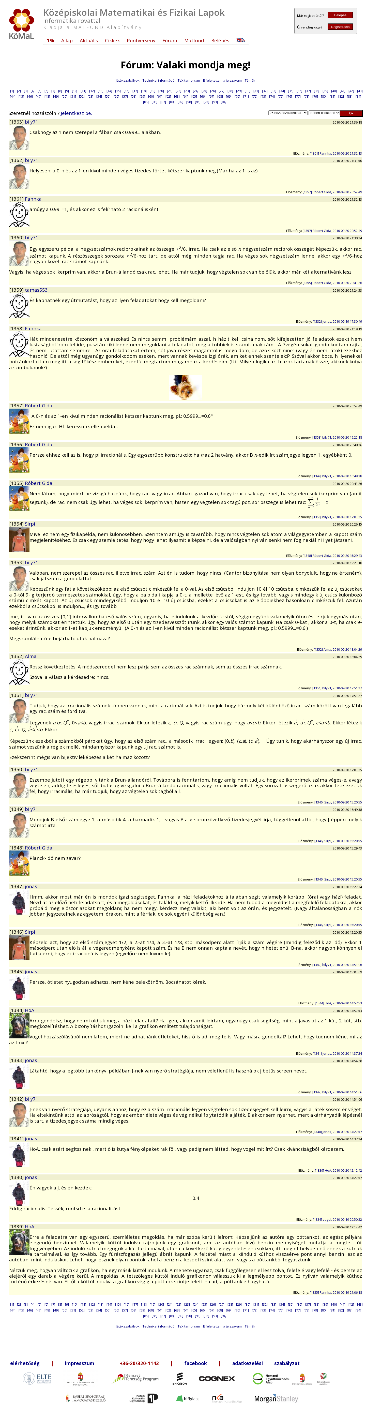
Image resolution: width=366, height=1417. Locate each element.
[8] (60, 90)
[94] (223, 102)
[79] (315, 96)
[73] (263, 96)
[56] (116, 96)
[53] (90, 96)
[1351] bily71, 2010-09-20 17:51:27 (337, 688)
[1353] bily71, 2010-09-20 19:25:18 (337, 437)
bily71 (31, 121)
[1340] (17, 1177)
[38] (316, 90)
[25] (204, 90)
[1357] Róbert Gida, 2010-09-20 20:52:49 (332, 192)
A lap (67, 40)
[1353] (17, 562)
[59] (142, 96)
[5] (39, 90)
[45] (21, 96)
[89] (180, 102)
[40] (334, 90)
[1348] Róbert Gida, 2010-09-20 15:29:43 (332, 555)
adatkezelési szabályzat (266, 1363)
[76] (289, 96)
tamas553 (36, 290)
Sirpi (30, 523)
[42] (351, 90)
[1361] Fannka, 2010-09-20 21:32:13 (336, 153)
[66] (203, 96)
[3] (26, 90)
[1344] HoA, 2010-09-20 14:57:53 (338, 1003)
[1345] (17, 971)
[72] (254, 96)
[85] (146, 102)
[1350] (17, 769)
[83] (350, 96)
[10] (75, 90)
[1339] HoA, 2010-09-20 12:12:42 (338, 1170)
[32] (265, 90)
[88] (172, 102)
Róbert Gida (38, 405)
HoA (29, 1010)
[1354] (17, 523)
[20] (161, 90)
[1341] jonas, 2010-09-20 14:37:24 (337, 1053)
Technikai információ (159, 80)
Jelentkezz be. (76, 113)
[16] (126, 90)
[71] (246, 96)
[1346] (17, 932)
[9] (67, 90)
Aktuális (89, 40)
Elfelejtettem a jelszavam (222, 80)
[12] (92, 90)
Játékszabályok (128, 80)
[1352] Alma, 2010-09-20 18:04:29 (338, 649)
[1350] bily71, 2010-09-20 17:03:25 (337, 517)
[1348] (17, 847)
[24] (196, 90)
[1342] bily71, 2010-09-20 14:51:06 (337, 964)
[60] (151, 96)
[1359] (17, 290)
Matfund (194, 40)
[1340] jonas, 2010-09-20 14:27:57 (337, 1131)
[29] (239, 90)
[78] (306, 96)
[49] (56, 96)
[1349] (17, 809)
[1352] (17, 656)
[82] (341, 96)
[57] (125, 96)
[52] (82, 96)
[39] (325, 90)
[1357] (17, 405)
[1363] (17, 121)
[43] (360, 90)
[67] (211, 96)
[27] (221, 90)
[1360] (17, 237)
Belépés (340, 15)
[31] (256, 90)
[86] (154, 102)
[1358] (17, 328)
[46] (30, 96)
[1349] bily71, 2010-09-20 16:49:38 (337, 476)
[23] (187, 90)
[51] (73, 96)
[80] (324, 96)
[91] (198, 102)
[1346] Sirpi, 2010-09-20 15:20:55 (338, 802)
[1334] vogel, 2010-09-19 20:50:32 (337, 1219)
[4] (33, 90)
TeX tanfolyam (189, 80)
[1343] (17, 1060)
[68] (220, 96)
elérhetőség (25, 1363)
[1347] (17, 886)
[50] (64, 96)
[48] (47, 96)
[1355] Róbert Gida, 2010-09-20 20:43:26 (332, 282)
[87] (163, 102)
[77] (298, 96)
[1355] (17, 483)
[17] (135, 90)
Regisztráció (340, 27)
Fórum (169, 40)
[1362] (17, 160)
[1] (12, 90)
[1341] (17, 1138)
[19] (152, 90)
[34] (282, 90)
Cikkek (112, 40)
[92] (206, 102)
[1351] (17, 695)
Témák (250, 80)
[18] (144, 90)
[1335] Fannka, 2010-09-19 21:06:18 (336, 1292)
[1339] (17, 1226)
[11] (83, 90)
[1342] (17, 1099)
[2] (19, 90)
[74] (272, 96)
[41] (342, 90)
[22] (178, 90)
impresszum (79, 1363)
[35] (291, 90)
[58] (133, 96)
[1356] (17, 444)
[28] (230, 90)
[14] (109, 90)
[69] (229, 96)
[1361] (17, 199)
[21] (170, 90)
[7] (53, 90)
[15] (118, 90)
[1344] (17, 1010)
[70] (237, 96)
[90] (189, 102)
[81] (332, 96)
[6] (46, 90)
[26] (213, 90)
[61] (159, 96)
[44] (13, 96)
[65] (194, 96)
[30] (247, 90)
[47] (38, 96)
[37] (308, 90)
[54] (99, 96)
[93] (215, 102)
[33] (273, 90)
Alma (31, 656)
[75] (280, 96)
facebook (195, 1363)
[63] (177, 96)
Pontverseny (141, 40)
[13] (100, 90)
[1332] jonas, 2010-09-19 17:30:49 (337, 321)
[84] (358, 96)
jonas (31, 886)
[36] (299, 90)
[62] (168, 96)
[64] (185, 96)
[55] (108, 96)
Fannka (33, 199)
